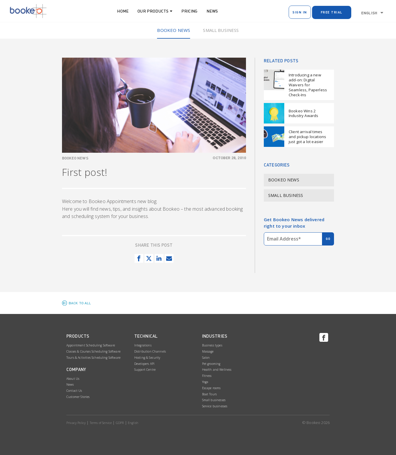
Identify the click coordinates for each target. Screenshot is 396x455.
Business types (212, 345)
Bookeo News (173, 30)
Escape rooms (211, 388)
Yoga (205, 382)
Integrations (142, 345)
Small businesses (214, 400)
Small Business (221, 30)
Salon (206, 358)
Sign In (299, 12)
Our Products (152, 10)
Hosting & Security (147, 358)
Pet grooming (211, 364)
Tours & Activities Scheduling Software (93, 358)
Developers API (144, 364)
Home (123, 10)
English (369, 13)
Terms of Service (101, 423)
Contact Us (74, 391)
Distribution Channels (150, 351)
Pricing (189, 10)
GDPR (120, 423)
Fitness (207, 376)
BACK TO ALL (80, 303)
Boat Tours (209, 394)
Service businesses (215, 406)
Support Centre (145, 370)
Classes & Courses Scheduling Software (93, 351)
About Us (72, 379)
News (212, 10)
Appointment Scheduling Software (90, 345)
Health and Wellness (217, 370)
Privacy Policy (76, 423)
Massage (208, 351)
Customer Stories (78, 397)
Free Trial (331, 12)
